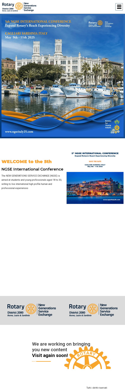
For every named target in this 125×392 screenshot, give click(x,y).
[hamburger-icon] (119, 6)
